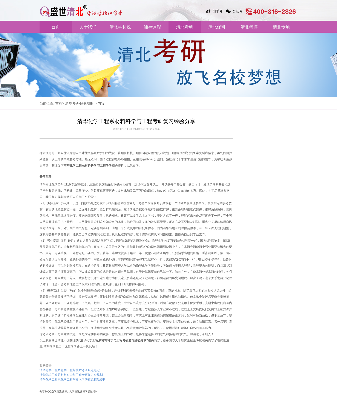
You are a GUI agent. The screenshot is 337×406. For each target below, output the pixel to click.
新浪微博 (62, 391)
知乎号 (217, 11)
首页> (59, 103)
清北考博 (249, 27)
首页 (55, 27)
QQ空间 (52, 391)
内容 (101, 103)
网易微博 (90, 391)
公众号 (237, 11)
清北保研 (216, 27)
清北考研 (184, 27)
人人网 (71, 391)
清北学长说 (120, 27)
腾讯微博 (80, 391)
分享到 (43, 391)
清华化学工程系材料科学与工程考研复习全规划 (71, 375)
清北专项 (281, 27)
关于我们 (88, 27)
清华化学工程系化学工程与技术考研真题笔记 (70, 370)
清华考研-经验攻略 (79, 103)
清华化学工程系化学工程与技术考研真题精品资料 (73, 379)
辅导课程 (152, 27)
